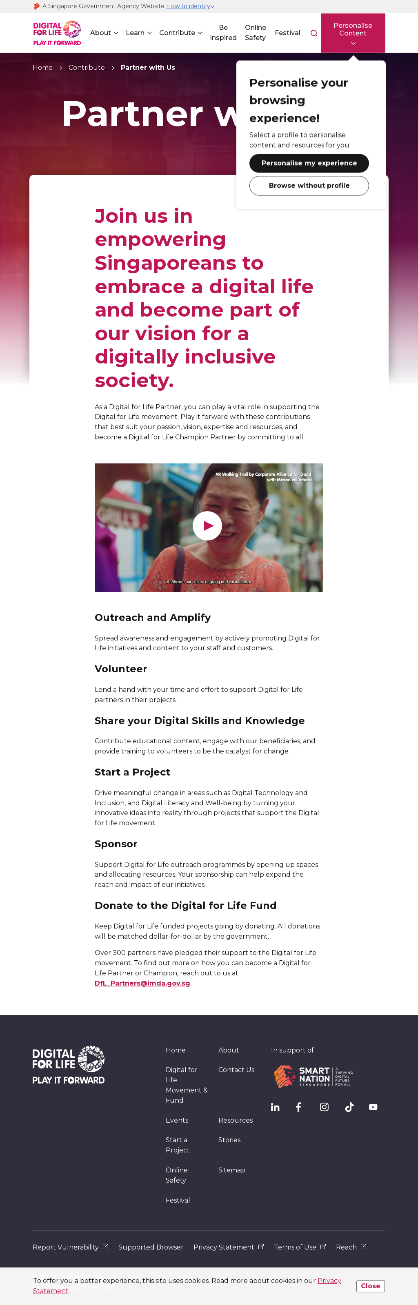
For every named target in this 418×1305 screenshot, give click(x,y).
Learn (135, 33)
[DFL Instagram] (328, 1109)
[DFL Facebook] (304, 1109)
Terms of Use (300, 1247)
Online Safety (255, 33)
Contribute (177, 33)
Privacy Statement (228, 1247)
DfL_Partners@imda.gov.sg (142, 983)
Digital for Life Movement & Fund (187, 1085)
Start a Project (178, 1145)
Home (43, 67)
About (100, 33)
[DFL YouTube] (377, 1109)
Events (177, 1120)
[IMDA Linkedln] (279, 1109)
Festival (287, 33)
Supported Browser (151, 1247)
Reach (351, 1247)
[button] (190, 6)
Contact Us (236, 1070)
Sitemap (231, 1170)
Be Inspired (223, 33)
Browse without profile (308, 185)
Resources (235, 1120)
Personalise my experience (308, 163)
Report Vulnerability (71, 1247)
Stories (229, 1140)
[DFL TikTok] (353, 1109)
